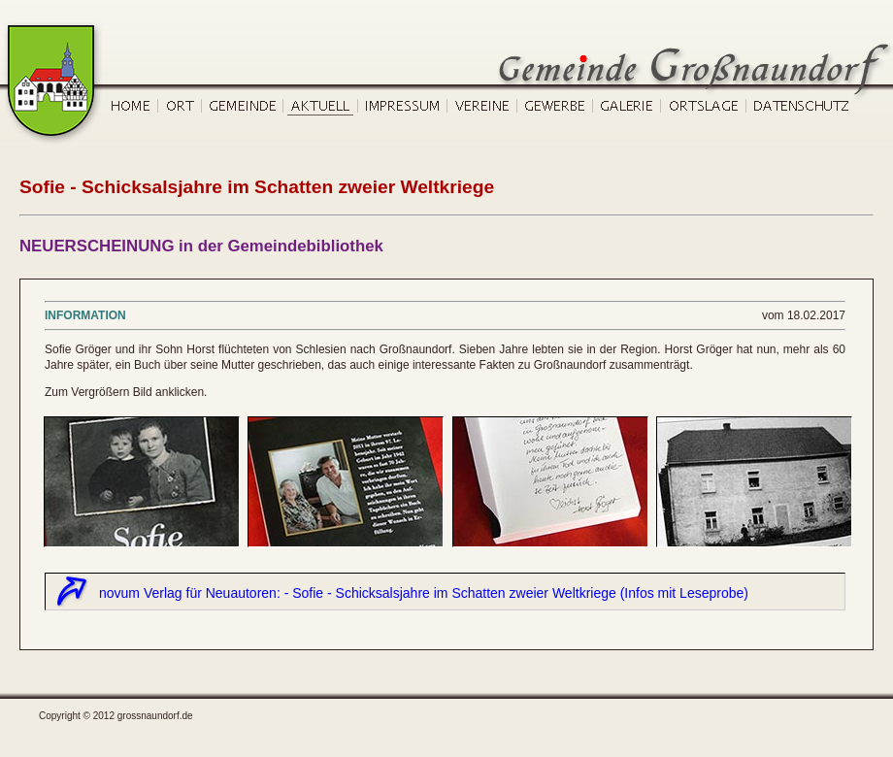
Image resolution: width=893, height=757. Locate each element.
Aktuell (320, 108)
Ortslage (703, 108)
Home (132, 108)
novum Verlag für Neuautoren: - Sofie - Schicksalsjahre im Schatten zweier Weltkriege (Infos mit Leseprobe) (423, 593)
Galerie (627, 108)
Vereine (482, 108)
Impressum (402, 108)
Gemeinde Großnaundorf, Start (54, 32)
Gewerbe (555, 108)
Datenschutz (800, 108)
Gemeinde (242, 108)
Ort (180, 108)
